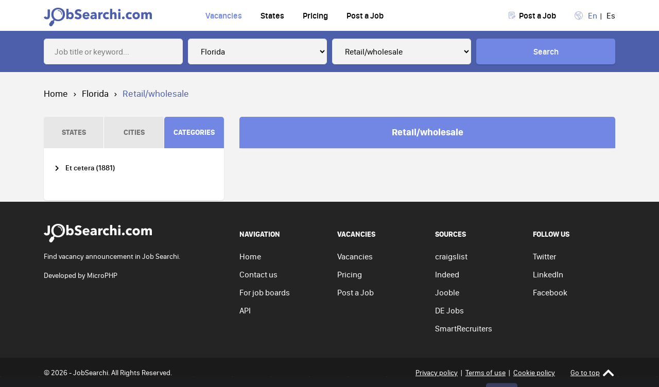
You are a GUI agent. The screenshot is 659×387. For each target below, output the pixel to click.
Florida (95, 93)
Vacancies (223, 15)
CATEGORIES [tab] (194, 132)
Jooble (447, 292)
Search (546, 51)
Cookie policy (534, 372)
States (272, 15)
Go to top (592, 372)
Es (610, 15)
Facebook (550, 292)
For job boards (264, 292)
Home (56, 93)
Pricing (315, 15)
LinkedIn (548, 274)
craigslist (451, 256)
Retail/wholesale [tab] (427, 132)
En (592, 15)
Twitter (544, 256)
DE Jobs (449, 310)
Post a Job (365, 15)
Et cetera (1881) (90, 168)
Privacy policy (436, 372)
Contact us (258, 274)
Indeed (447, 274)
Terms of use (485, 372)
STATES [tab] (74, 132)
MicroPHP (102, 275)
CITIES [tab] (134, 132)
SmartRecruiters (463, 328)
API (245, 310)
